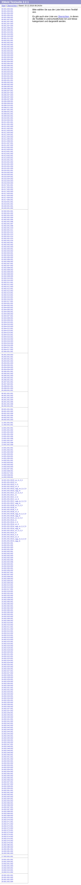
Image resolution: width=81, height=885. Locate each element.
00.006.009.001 (7, 103)
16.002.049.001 (7, 750)
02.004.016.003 (7, 341)
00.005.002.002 (7, 84)
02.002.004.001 (7, 253)
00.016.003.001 (7, 174)
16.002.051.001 (7, 757)
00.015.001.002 (7, 162)
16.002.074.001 (7, 834)
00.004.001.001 (7, 76)
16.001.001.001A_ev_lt (10, 524)
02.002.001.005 (7, 219)
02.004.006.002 (7, 314)
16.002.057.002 (7, 784)
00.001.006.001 (7, 17)
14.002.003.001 (7, 462)
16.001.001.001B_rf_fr (9, 509)
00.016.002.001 (7, 172)
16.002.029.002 (7, 681)
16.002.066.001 (7, 803)
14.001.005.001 (7, 458)
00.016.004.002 (7, 179)
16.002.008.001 (7, 576)
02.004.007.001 (7, 316)
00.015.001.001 (7, 160)
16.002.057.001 (7, 782)
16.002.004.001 (7, 564)
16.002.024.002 (7, 662)
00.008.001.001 (7, 112)
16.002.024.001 (7, 660)
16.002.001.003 (7, 547)
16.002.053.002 (7, 767)
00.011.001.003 (7, 126)
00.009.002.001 (7, 116)
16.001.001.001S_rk (9, 532)
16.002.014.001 (7, 585)
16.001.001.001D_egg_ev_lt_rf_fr (13, 488)
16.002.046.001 (7, 740)
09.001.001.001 (7, 409)
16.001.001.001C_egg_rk (10, 503)
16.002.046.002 (7, 742)
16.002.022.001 (7, 656)
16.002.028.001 (7, 675)
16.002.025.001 (7, 665)
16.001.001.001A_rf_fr (9, 522)
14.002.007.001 (7, 469)
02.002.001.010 (7, 228)
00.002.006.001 (7, 65)
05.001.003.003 (7, 355)
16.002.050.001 (7, 755)
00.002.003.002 (7, 53)
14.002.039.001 (7, 477)
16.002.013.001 (7, 635)
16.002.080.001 (7, 845)
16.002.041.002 (7, 721)
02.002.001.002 (7, 213)
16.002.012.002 (7, 633)
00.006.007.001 (7, 91)
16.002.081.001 (7, 849)
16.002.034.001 (7, 696)
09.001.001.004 (7, 413)
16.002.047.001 (7, 744)
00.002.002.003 (7, 47)
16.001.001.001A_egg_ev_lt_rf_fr (13, 526)
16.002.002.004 (7, 558)
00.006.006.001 (7, 89)
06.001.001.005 (7, 402)
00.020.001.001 (7, 206)
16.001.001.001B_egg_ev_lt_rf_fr (13, 514)
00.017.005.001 (7, 200)
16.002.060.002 (7, 604)
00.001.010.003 (7, 36)
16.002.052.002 (7, 763)
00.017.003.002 (7, 195)
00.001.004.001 (7, 11)
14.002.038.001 (7, 475)
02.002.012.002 (7, 291)
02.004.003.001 (7, 307)
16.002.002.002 (7, 553)
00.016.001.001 (7, 170)
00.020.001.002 (7, 208)
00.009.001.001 (7, 114)
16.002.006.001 (7, 618)
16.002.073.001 (7, 830)
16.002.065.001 (7, 610)
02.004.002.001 (7, 305)
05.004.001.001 (7, 359)
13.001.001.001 (7, 428)
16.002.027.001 (7, 671)
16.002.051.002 (7, 759)
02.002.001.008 (7, 226)
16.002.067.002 (7, 809)
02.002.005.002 (7, 257)
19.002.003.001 (7, 868)
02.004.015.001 (7, 335)
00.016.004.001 (7, 177)
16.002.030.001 (7, 683)
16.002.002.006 (7, 562)
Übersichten (12, 6)
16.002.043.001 (7, 727)
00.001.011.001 (7, 38)
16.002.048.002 (7, 748)
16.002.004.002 (7, 566)
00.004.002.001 (7, 78)
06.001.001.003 (7, 398)
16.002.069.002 (7, 815)
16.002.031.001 (7, 688)
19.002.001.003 (7, 866)
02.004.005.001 (7, 310)
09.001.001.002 (7, 411)
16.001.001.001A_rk (9, 520)
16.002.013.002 (7, 637)
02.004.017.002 (7, 349)
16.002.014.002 (7, 587)
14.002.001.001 (7, 460)
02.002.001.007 (7, 224)
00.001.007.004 (7, 26)
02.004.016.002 (7, 339)
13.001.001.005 (7, 436)
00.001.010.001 (7, 32)
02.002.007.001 (7, 263)
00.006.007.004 (7, 97)
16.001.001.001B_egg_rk (10, 516)
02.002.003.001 (7, 249)
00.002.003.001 (7, 51)
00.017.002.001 (7, 187)
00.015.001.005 (7, 168)
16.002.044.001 (7, 732)
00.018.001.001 (7, 202)
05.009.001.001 (7, 390)
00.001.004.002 (7, 13)
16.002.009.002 (7, 583)
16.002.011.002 (7, 629)
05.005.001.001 (7, 371)
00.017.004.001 (7, 198)
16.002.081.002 (7, 851)
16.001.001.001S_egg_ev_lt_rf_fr (13, 539)
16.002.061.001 (7, 790)
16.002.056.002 (7, 780)
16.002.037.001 (7, 709)
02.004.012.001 (7, 328)
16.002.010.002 (7, 625)
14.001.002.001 (7, 450)
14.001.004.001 (7, 456)
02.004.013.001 (7, 330)
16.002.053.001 (7, 765)
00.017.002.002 (7, 189)
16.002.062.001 (7, 606)
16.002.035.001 (7, 700)
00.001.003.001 (7, 9)
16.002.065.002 (7, 612)
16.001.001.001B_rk (9, 507)
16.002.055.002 (7, 776)
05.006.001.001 (7, 380)
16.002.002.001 (7, 551)
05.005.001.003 (7, 376)
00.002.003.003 (7, 55)
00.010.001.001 (7, 118)
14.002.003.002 (7, 464)
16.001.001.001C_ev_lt (10, 499)
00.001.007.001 (7, 19)
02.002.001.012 (7, 232)
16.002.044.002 (7, 734)
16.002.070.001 (7, 818)
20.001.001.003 (7, 879)
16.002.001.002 (7, 545)
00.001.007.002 (7, 21)
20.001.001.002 (7, 877)
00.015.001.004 (7, 166)
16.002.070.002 (7, 820)
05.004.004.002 (7, 367)
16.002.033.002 (7, 694)
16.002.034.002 (7, 698)
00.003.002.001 (7, 70)
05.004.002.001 (7, 365)
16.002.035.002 (7, 702)
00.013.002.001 (7, 156)
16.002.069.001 (7, 813)
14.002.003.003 (7, 467)
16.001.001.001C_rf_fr (9, 497)
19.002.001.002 (7, 864)
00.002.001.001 (7, 40)
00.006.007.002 (7, 93)
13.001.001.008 (7, 442)
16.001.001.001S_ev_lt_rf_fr (12, 530)
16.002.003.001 (7, 614)
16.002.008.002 (7, 579)
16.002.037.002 (7, 711)
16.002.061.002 (7, 792)
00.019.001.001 (7, 204)
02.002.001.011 (7, 230)
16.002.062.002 (7, 608)
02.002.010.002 (7, 280)
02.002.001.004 (7, 217)
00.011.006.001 (7, 141)
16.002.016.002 (7, 646)
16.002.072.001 (7, 826)
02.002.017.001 (7, 301)
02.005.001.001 (7, 351)
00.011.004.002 (7, 137)
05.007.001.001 (7, 382)
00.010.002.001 (7, 120)
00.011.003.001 (7, 130)
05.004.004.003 (7, 369)
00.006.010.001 (7, 105)
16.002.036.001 (7, 704)
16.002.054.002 (7, 771)
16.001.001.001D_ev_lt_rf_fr (12, 480)
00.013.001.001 (7, 151)
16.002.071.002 (7, 824)
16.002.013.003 (7, 639)
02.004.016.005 (7, 345)
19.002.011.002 (7, 872)
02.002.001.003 (7, 215)
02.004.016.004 (7, 343)
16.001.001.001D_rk (9, 482)
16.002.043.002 (7, 729)
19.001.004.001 (7, 862)
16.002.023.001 (7, 658)
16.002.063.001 (7, 794)
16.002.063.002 (7, 797)
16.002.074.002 (7, 836)
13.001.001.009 (7, 445)
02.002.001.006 (7, 221)
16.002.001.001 (7, 543)
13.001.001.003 (7, 432)
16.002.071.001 (7, 822)
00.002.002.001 (7, 42)
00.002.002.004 (7, 49)
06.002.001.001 (7, 406)
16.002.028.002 (7, 677)
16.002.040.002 (7, 717)
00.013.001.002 (7, 154)
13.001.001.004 (7, 434)
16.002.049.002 (7, 753)
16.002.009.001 (7, 581)
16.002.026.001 (7, 669)
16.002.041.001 (7, 719)
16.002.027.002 (7, 673)
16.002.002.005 (7, 560)
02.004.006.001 (7, 312)
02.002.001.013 (7, 234)
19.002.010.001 (7, 870)
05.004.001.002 (7, 361)
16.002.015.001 (7, 641)
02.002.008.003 (7, 272)
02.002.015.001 (7, 297)
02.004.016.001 (7, 337)
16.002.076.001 (7, 843)
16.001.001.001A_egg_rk (10, 528)
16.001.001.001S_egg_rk (10, 541)
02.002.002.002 (7, 245)
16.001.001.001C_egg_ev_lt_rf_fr (13, 501)
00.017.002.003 (7, 191)
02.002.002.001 (7, 242)
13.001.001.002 (7, 430)
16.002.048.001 (7, 746)
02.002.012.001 (7, 289)
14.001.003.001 (7, 454)
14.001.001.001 (7, 448)
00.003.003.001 (7, 72)
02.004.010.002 (7, 324)
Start (3, 6)
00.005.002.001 (7, 82)
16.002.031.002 (7, 690)
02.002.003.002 (7, 251)
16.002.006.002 (7, 620)
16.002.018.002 (7, 650)
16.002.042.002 (7, 725)
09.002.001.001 (7, 417)
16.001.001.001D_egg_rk (10, 491)
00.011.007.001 (7, 143)
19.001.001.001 (7, 859)
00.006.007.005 (7, 99)
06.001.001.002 (7, 395)
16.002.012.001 (7, 631)
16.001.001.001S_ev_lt (10, 537)
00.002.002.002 (7, 45)
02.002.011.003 (7, 286)
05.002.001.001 (7, 357)
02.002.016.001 (7, 299)
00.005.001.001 (7, 80)
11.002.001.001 (7, 425)
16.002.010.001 (7, 623)
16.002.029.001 (7, 679)
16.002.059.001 (7, 788)
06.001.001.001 (7, 393)
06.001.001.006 (7, 404)
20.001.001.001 (7, 875)
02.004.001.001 (7, 303)
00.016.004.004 (7, 183)
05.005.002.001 (7, 378)
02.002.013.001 (7, 293)
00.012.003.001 (7, 149)
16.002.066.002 (7, 805)
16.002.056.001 (7, 778)
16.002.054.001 (7, 769)
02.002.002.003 (7, 247)
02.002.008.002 (7, 270)
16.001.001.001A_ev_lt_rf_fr (12, 518)
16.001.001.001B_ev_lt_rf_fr (12, 505)
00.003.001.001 (7, 68)
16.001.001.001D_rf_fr (9, 484)
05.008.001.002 (7, 388)
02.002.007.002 (7, 266)
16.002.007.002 (7, 574)
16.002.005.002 (7, 570)
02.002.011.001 (7, 282)
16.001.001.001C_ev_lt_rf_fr (12, 493)
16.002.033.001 (7, 692)
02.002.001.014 (7, 236)
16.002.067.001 (7, 807)
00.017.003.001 (7, 193)
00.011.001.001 (7, 122)
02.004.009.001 (7, 320)
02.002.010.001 (7, 278)
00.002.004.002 (7, 61)
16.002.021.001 (7, 654)
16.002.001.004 (7, 549)
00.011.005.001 (7, 139)
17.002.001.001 (7, 856)
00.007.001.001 (7, 109)
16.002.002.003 (7, 556)
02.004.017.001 (7, 347)
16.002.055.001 (7, 774)
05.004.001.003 (7, 363)
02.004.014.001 (7, 333)
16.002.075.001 (7, 838)
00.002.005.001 (7, 63)
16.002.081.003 (7, 853)
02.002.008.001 (7, 268)
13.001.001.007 (7, 440)
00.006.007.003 (7, 95)
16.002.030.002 (7, 685)
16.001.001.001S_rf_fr (9, 535)
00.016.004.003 (7, 181)
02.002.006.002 (7, 261)
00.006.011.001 (7, 107)
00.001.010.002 (7, 34)
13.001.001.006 (7, 438)
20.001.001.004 (7, 881)
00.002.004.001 (7, 59)
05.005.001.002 (7, 373)
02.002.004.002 (7, 255)
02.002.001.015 (7, 238)
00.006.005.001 (7, 86)
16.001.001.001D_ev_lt (10, 486)
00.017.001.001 (7, 185)
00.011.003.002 (7, 133)
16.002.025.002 (7, 667)
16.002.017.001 (7, 589)
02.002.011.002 (7, 284)
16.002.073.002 (7, 832)
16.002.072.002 (7, 828)
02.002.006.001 (7, 259)
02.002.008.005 (7, 276)
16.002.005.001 (7, 568)
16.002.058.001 (7, 786)
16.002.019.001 (7, 591)
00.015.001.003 (7, 164)
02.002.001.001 (7, 211)
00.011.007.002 (7, 145)
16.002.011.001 (7, 627)
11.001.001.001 (7, 423)
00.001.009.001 (7, 30)
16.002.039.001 (7, 713)
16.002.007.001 (7, 572)
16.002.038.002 (7, 600)
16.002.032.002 (7, 595)
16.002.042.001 (7, 723)
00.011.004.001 (7, 135)
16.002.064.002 (7, 801)
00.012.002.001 (7, 147)
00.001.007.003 (7, 24)
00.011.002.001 (7, 128)
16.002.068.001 (7, 811)
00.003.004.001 (7, 74)
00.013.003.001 (7, 158)
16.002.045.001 (7, 736)
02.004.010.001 (7, 322)
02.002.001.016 (7, 240)
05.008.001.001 (7, 386)
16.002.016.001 (7, 644)
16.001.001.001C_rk (9, 495)
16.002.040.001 (7, 715)
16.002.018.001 (7, 648)
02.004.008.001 (7, 318)
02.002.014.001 (7, 295)
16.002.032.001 (7, 593)
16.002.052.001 (7, 761)
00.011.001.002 (7, 124)
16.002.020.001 (7, 652)
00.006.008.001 (7, 101)
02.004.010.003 (7, 326)
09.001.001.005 (7, 415)
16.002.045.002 (7, 738)
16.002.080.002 (7, 847)
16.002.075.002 (7, 841)
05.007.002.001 (7, 384)
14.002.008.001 (7, 471)
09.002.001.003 (7, 420)
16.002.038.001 (7, 597)
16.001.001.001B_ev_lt (10, 511)
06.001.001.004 (7, 400)
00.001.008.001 (7, 28)
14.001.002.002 (7, 452)
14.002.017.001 (7, 473)
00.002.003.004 (7, 57)
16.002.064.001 (7, 799)
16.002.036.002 (7, 706)
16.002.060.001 (7, 602)
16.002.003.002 (7, 616)
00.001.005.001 (7, 15)
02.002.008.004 (7, 274)
